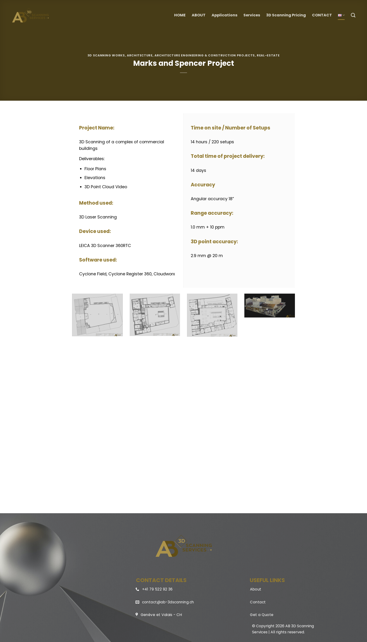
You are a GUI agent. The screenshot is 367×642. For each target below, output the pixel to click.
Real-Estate (268, 55)
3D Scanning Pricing (286, 15)
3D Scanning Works (106, 55)
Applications (224, 15)
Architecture (140, 55)
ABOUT (199, 15)
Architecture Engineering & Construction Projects (204, 55)
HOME (180, 15)
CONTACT (322, 15)
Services (251, 15)
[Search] (353, 15)
